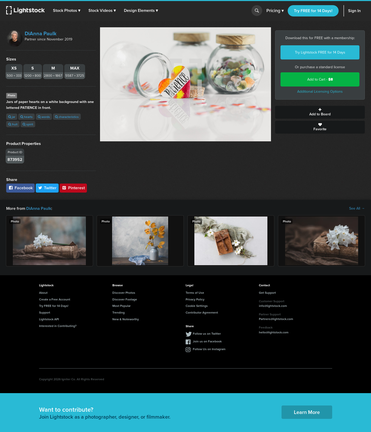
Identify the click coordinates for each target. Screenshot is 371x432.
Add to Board (320, 112)
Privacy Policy (195, 299)
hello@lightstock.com (273, 332)
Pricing (275, 10)
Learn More (307, 412)
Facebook (20, 188)
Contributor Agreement (202, 312)
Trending (118, 312)
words (44, 117)
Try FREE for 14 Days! (313, 11)
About (43, 292)
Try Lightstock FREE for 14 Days (320, 52)
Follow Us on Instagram (209, 349)
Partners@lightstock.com (276, 319)
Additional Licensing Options (320, 91)
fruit (12, 124)
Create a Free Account (54, 299)
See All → (357, 208)
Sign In (354, 11)
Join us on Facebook (207, 341)
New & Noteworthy (125, 319)
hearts (26, 117)
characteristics (67, 117)
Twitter (47, 188)
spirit (28, 124)
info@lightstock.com (273, 306)
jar (11, 117)
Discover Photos (123, 292)
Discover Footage (124, 299)
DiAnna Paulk (41, 33)
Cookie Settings (197, 306)
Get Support (267, 292)
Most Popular (121, 306)
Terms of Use (195, 292)
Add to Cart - (320, 79)
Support (44, 312)
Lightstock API (49, 319)
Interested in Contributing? (58, 326)
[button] (66, 10)
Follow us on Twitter (207, 333)
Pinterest (73, 188)
